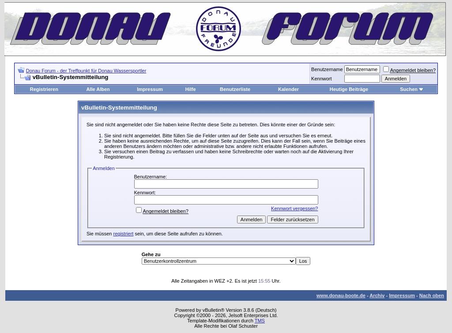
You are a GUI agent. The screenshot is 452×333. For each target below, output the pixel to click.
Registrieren (44, 89)
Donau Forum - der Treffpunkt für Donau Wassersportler (86, 70)
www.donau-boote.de (340, 295)
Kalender (288, 89)
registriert (123, 233)
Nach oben (431, 295)
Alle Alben (97, 89)
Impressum (150, 89)
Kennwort (321, 78)
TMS (260, 320)
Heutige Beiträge (349, 89)
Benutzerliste (235, 89)
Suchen (409, 89)
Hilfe (190, 89)
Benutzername (327, 69)
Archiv (376, 295)
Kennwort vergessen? (294, 208)
